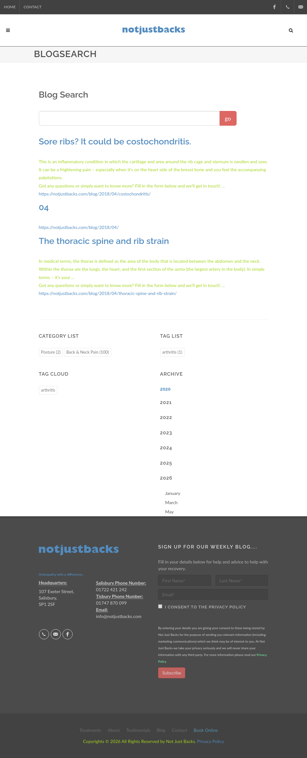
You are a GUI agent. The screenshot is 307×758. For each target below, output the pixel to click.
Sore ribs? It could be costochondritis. (115, 141)
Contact (32, 6)
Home (10, 6)
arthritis (48, 390)
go (228, 118)
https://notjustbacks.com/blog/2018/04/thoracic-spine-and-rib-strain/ (108, 293)
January (172, 493)
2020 (165, 389)
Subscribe (171, 672)
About (114, 730)
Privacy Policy (210, 741)
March (171, 502)
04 (44, 207)
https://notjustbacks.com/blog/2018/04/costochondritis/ (95, 193)
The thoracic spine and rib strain (104, 241)
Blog (161, 730)
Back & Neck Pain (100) (87, 352)
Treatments (90, 730)
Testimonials (138, 730)
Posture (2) (51, 352)
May (169, 511)
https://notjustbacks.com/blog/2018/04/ (79, 227)
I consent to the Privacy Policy (204, 607)
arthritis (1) (172, 352)
